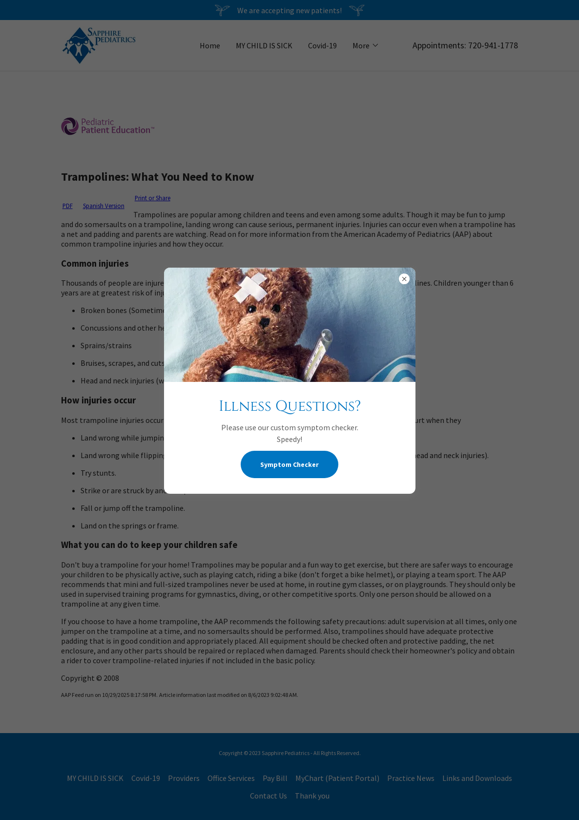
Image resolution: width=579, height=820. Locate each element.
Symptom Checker (289, 464)
